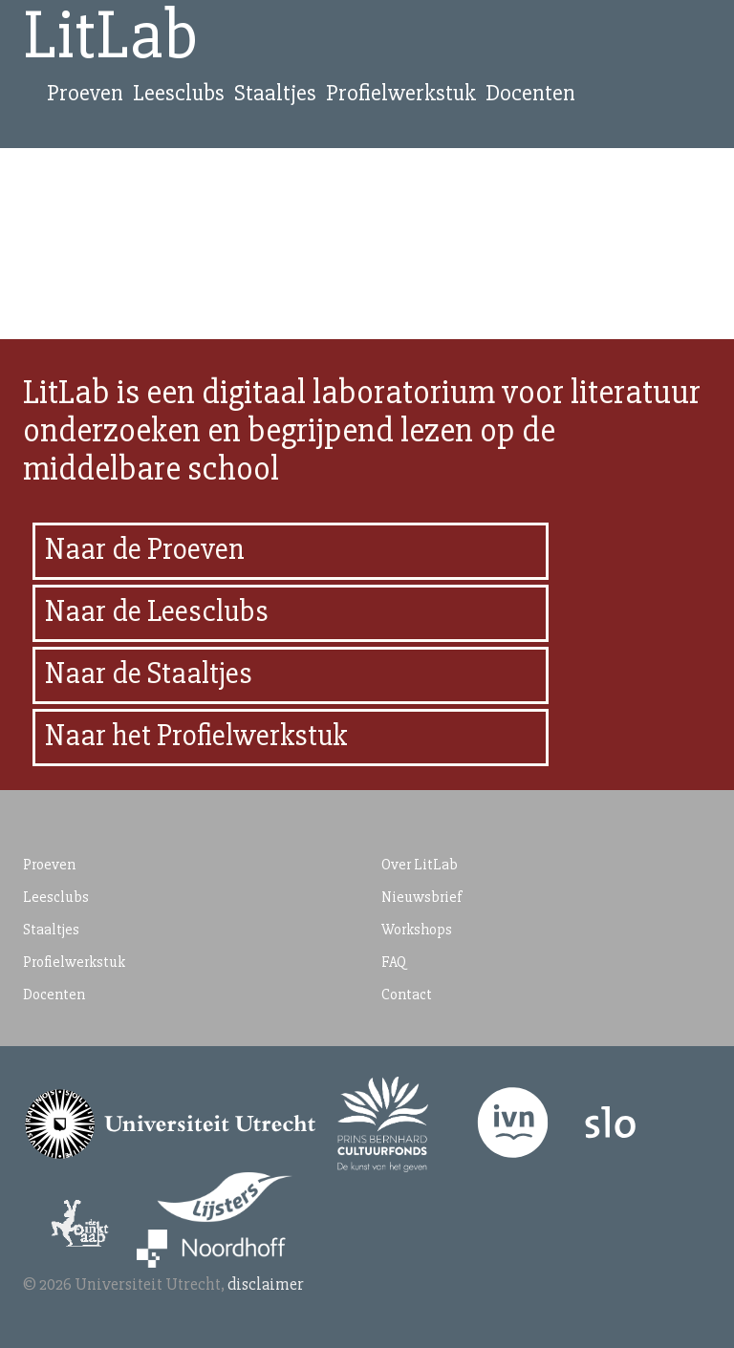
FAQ (393, 962)
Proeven (85, 93)
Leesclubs (179, 93)
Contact (406, 994)
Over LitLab (419, 864)
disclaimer (265, 1284)
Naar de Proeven (145, 548)
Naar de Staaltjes (148, 673)
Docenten (530, 93)
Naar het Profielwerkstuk (196, 735)
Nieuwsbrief (421, 897)
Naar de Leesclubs (157, 611)
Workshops (416, 929)
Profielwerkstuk (401, 93)
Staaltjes (275, 93)
